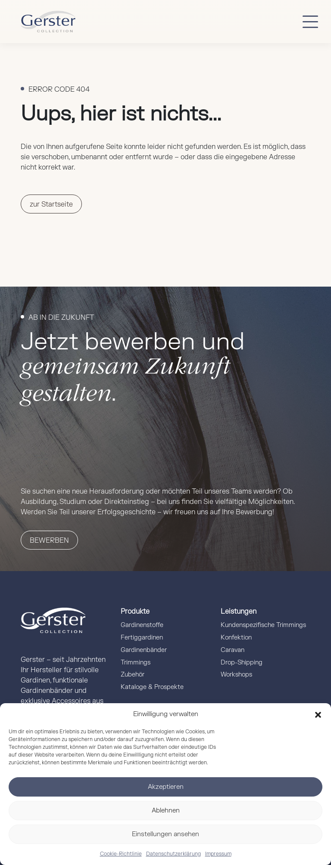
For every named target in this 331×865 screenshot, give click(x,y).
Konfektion (236, 637)
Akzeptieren (166, 787)
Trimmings (135, 662)
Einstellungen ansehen (165, 834)
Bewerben (49, 540)
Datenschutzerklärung (173, 853)
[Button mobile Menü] (310, 21)
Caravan (232, 650)
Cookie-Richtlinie (121, 853)
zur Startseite (51, 204)
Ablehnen (166, 810)
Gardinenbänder (144, 650)
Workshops (236, 674)
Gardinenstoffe (142, 625)
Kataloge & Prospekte (152, 687)
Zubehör (132, 674)
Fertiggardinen (142, 637)
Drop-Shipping (241, 662)
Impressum (218, 853)
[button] (318, 714)
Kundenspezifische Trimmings (263, 625)
